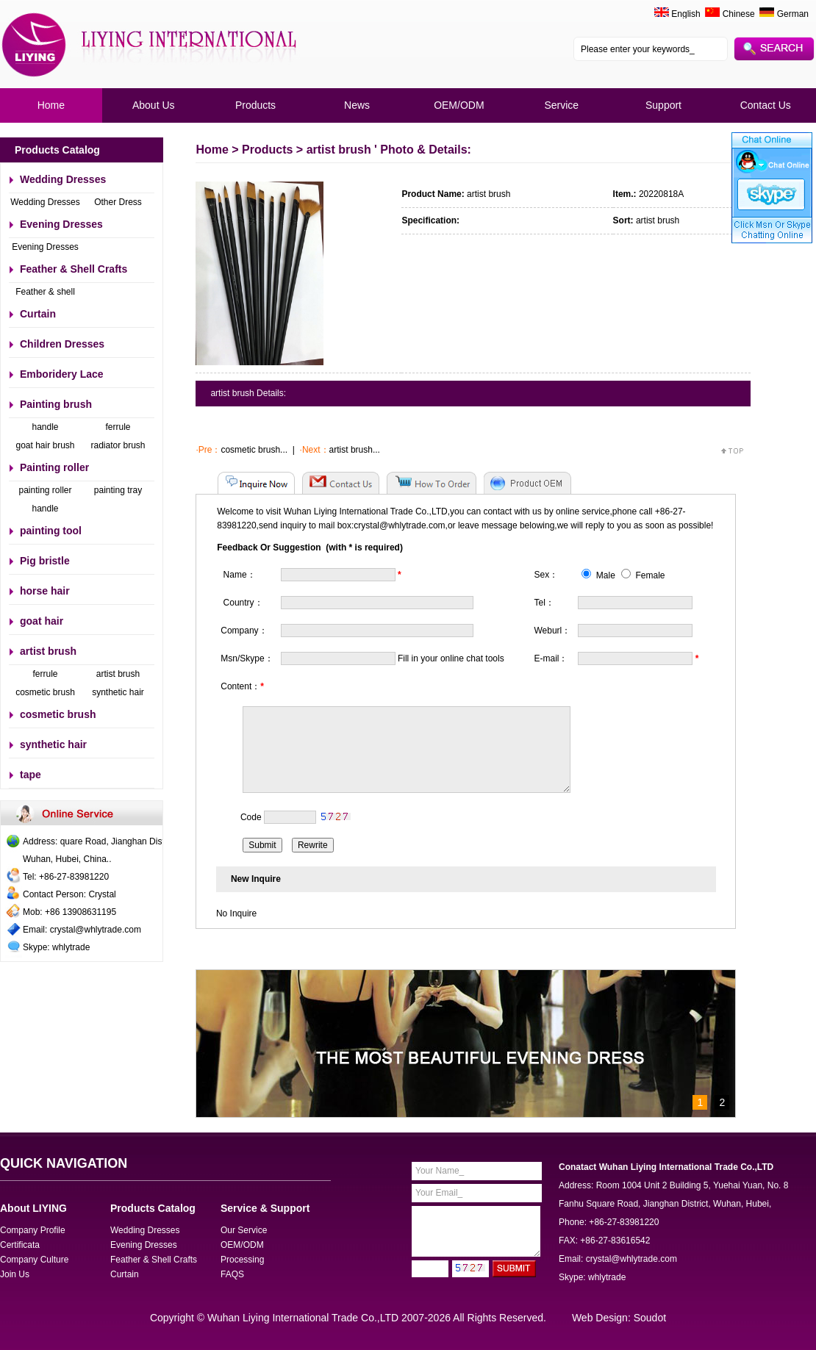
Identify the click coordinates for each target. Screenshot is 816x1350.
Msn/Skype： (247, 658)
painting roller (44, 490)
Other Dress (118, 202)
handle (45, 427)
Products (255, 105)
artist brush (48, 651)
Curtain (38, 314)
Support (663, 105)
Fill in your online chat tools (451, 658)
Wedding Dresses (63, 179)
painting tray (118, 490)
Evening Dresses (61, 224)
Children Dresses (62, 344)
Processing (242, 1259)
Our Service (244, 1230)
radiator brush (117, 445)
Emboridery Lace (62, 374)
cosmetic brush (45, 692)
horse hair (45, 591)
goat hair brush (44, 445)
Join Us (14, 1274)
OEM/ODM (459, 105)
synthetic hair (118, 692)
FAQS (232, 1274)
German (784, 14)
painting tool (51, 530)
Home (51, 105)
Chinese (729, 14)
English (685, 14)
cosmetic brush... (254, 450)
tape (30, 774)
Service (561, 105)
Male (598, 575)
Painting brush (56, 404)
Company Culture (34, 1259)
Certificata (20, 1245)
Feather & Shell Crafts (73, 269)
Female (643, 575)
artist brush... (354, 450)
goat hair (41, 621)
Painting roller (54, 467)
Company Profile (32, 1230)
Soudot (650, 1318)
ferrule (117, 427)
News (357, 105)
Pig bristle (45, 561)
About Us (153, 105)
